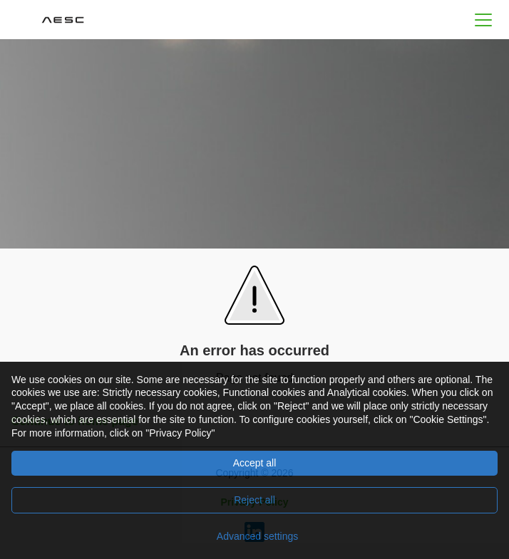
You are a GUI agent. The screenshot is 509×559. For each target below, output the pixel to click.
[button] (483, 19)
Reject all (254, 500)
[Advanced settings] (254, 536)
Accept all (255, 463)
